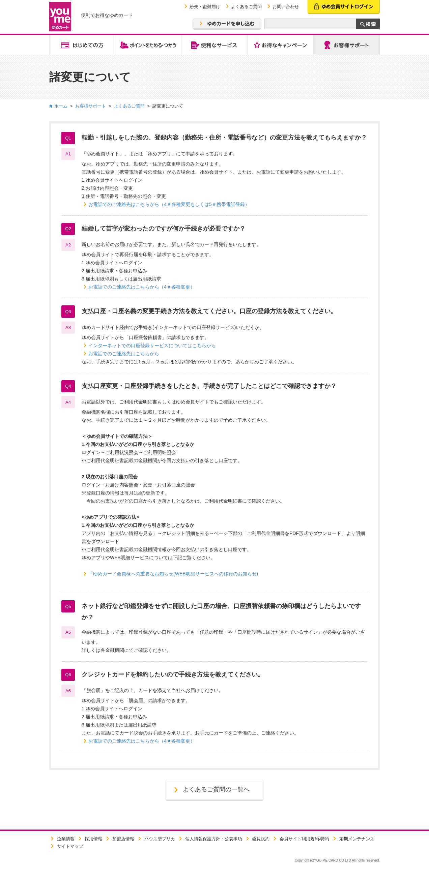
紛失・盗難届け (205, 6)
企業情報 (66, 838)
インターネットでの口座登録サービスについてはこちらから (152, 345)
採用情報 (93, 838)
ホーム (60, 106)
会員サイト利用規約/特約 (304, 838)
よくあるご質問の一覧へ (216, 789)
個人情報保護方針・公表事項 (213, 838)
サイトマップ (70, 846)
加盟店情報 (123, 838)
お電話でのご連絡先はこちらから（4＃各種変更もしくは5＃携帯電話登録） (169, 204)
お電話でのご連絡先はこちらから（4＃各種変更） (141, 287)
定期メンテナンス (356, 838)
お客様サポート (90, 106)
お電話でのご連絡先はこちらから (123, 353)
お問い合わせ (286, 6)
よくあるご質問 (246, 6)
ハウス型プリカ (159, 838)
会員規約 (260, 838)
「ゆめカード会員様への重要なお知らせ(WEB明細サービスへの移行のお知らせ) (173, 573)
